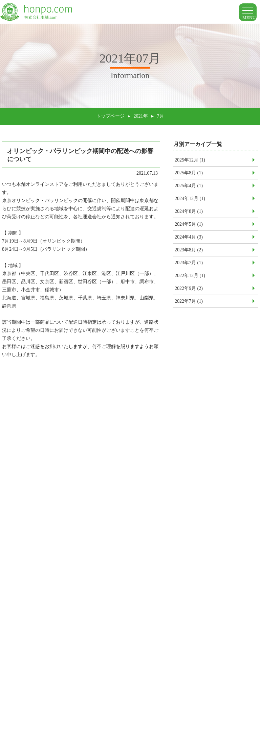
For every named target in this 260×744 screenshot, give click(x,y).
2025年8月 (189, 175)
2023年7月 (189, 265)
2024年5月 (189, 226)
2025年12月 (190, 162)
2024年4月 (189, 239)
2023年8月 (189, 252)
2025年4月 (189, 188)
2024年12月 (190, 201)
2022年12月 (190, 278)
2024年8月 (189, 214)
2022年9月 (189, 291)
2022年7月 (189, 303)
